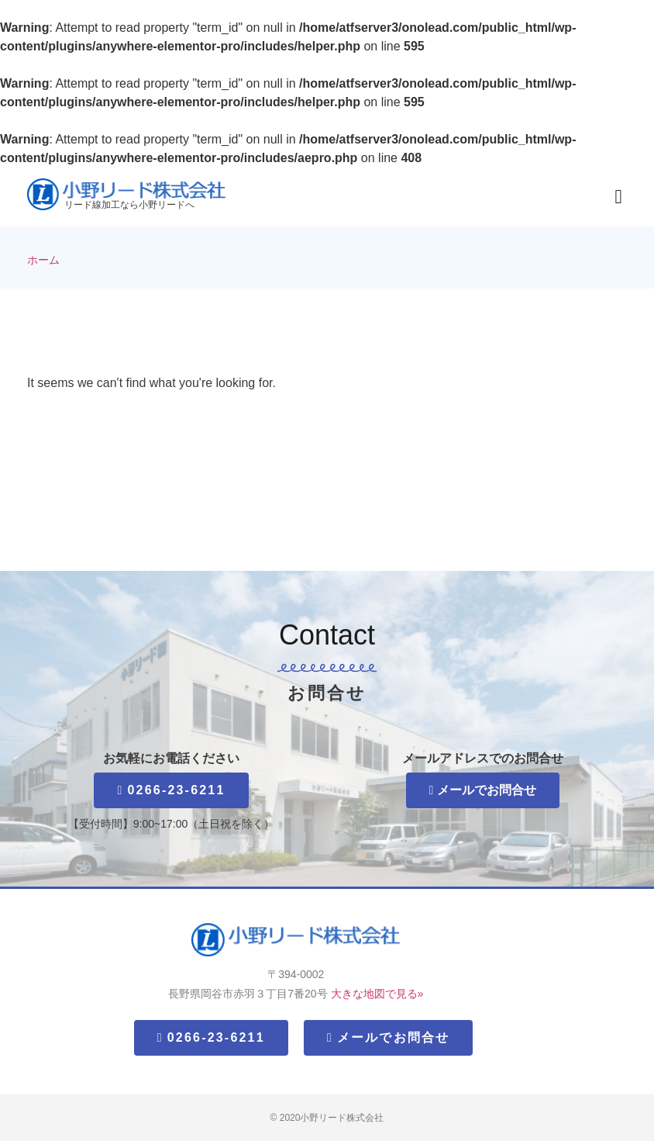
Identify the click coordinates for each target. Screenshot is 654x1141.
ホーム (43, 260)
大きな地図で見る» (377, 993)
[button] (618, 197)
